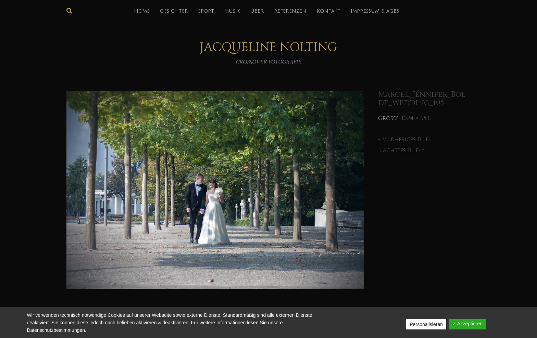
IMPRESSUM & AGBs (375, 11)
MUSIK (232, 11)
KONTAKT (328, 11)
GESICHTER (174, 11)
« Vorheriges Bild (404, 139)
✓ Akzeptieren (467, 323)
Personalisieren (426, 324)
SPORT (206, 11)
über (257, 11)
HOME (142, 11)
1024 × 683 (415, 118)
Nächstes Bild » (401, 150)
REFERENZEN (290, 11)
